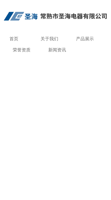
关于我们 (49, 38)
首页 (13, 38)
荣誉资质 (22, 50)
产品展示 (85, 38)
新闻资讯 (57, 50)
